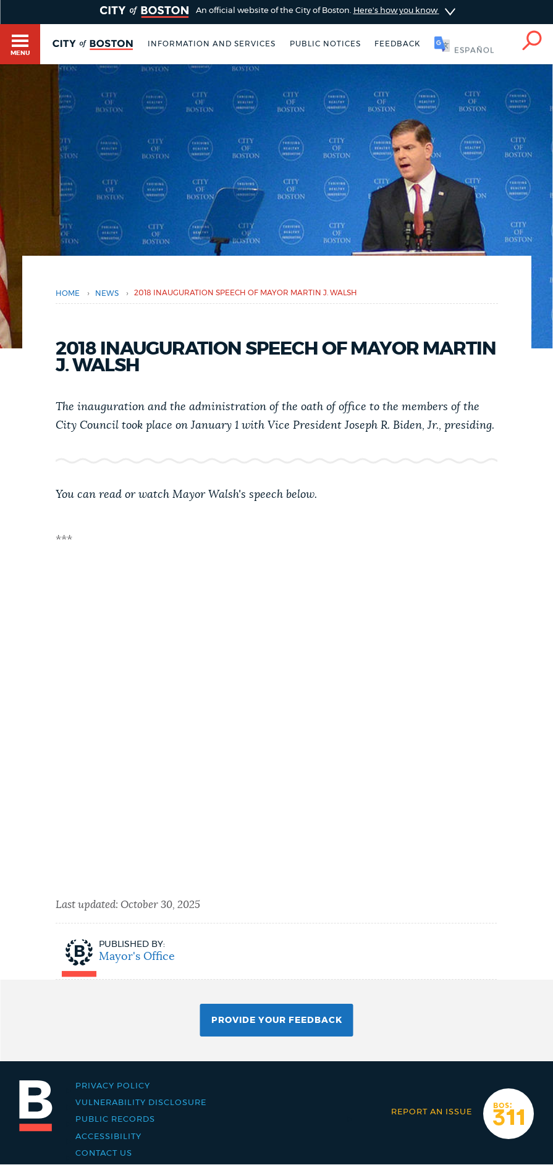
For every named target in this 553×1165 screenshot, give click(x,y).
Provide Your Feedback (276, 1020)
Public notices (325, 44)
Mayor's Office (137, 956)
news (107, 293)
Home (68, 293)
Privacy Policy (112, 1086)
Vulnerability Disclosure (140, 1103)
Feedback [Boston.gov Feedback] (397, 44)
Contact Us (103, 1154)
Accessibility (108, 1137)
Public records (115, 1120)
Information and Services (212, 44)
